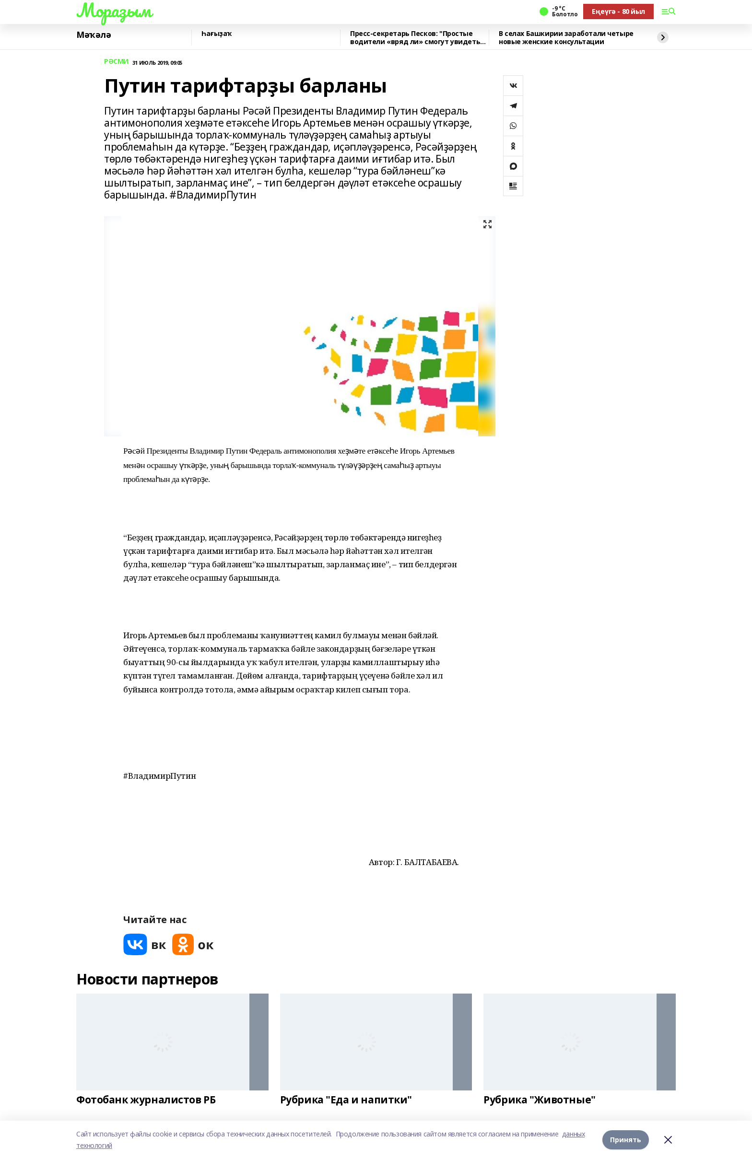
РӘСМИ (116, 62)
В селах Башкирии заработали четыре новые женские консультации (566, 38)
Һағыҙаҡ (216, 34)
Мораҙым (113, 10)
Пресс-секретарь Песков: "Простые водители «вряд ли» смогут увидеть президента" (415, 38)
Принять (625, 1139)
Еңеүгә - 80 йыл (618, 11)
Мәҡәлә (93, 35)
